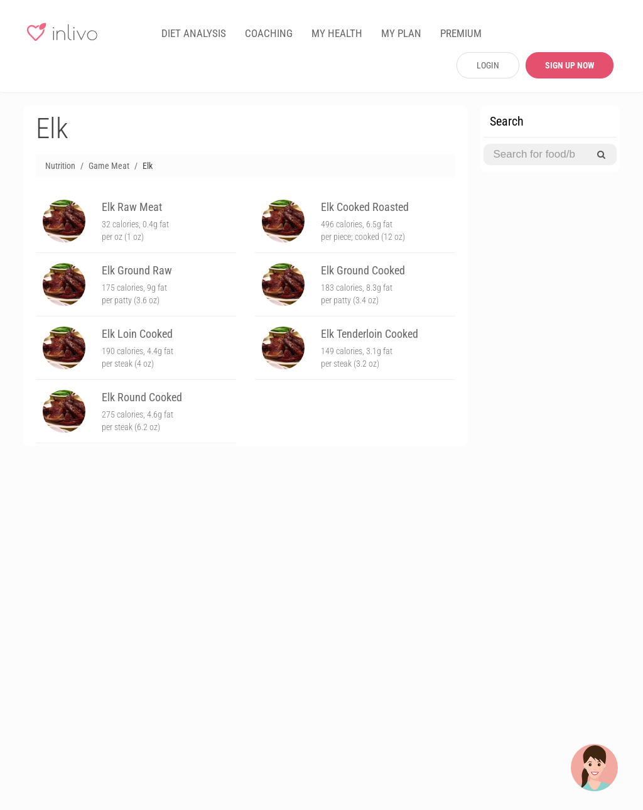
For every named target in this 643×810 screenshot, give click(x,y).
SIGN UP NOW (570, 65)
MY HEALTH (336, 33)
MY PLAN (401, 33)
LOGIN (488, 65)
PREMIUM (461, 33)
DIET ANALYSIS (193, 33)
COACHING (269, 33)
